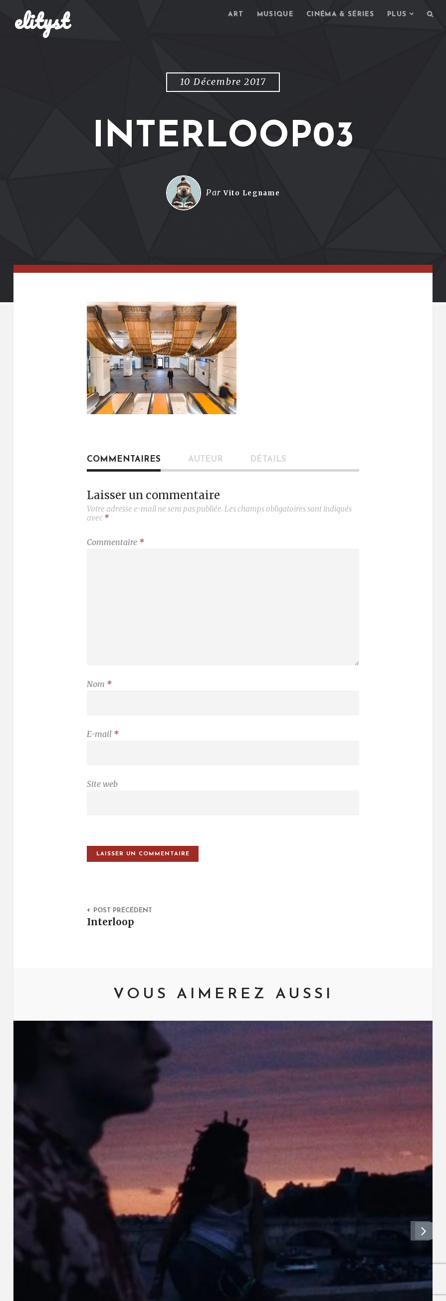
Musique (264, 15)
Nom (99, 694)
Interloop (112, 941)
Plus (395, 15)
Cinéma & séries (334, 15)
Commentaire (115, 544)
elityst (41, 21)
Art (223, 15)
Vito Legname (252, 194)
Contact (96, 1289)
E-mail (103, 746)
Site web (102, 799)
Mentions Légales (160, 1289)
